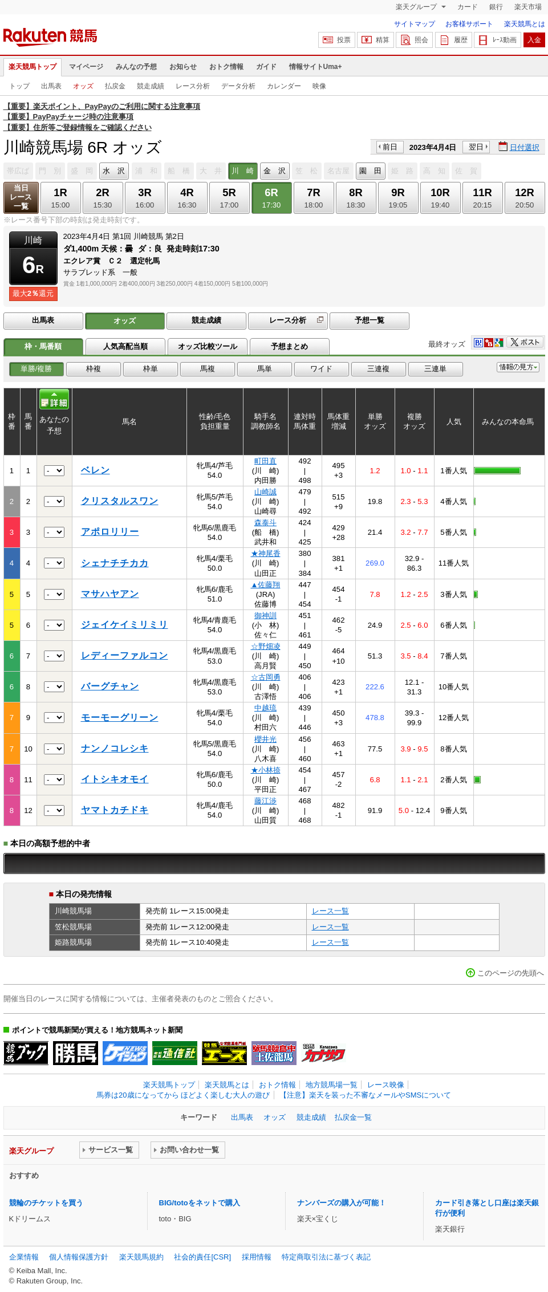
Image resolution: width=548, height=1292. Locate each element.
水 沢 (114, 170)
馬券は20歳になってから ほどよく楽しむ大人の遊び (183, 1095)
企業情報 (24, 1257)
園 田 (370, 170)
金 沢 (274, 170)
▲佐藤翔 (266, 584)
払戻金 (115, 86)
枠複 (93, 368)
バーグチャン (110, 686)
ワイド (321, 368)
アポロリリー (110, 532)
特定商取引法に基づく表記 (326, 1257)
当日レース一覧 (21, 197)
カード (467, 7)
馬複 (207, 368)
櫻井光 (265, 739)
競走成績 (150, 86)
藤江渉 (265, 801)
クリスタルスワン (120, 501)
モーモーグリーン (120, 717)
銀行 (496, 7)
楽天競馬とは (524, 24)
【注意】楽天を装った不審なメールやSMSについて (365, 1095)
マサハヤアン (110, 594)
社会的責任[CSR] (202, 1257)
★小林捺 (266, 770)
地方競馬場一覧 (332, 1084)
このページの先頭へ (510, 973)
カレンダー (284, 86)
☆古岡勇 (266, 677)
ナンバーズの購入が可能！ (341, 1202)
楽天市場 (528, 7)
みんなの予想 (136, 67)
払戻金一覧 (353, 1117)
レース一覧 (330, 911)
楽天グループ (417, 7)
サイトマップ (414, 24)
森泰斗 (265, 522)
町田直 (265, 461)
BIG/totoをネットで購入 (199, 1202)
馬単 (264, 368)
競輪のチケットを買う (46, 1202)
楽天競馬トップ (32, 67)
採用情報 (256, 1257)
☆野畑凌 (266, 646)
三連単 (435, 368)
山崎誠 (265, 491)
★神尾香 (266, 553)
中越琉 (265, 708)
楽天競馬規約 (141, 1257)
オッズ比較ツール (207, 346)
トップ (19, 86)
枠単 (150, 368)
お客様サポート (469, 24)
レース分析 (193, 86)
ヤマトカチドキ (115, 810)
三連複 (378, 368)
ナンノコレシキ (115, 748)
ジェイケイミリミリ (124, 624)
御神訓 (265, 615)
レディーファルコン (124, 655)
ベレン (95, 470)
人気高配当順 (125, 346)
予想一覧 (369, 320)
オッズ (83, 86)
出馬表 (51, 86)
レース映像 (385, 1084)
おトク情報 (226, 67)
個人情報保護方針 (78, 1257)
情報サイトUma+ (315, 67)
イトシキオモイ (115, 779)
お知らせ (183, 67)
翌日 (476, 147)
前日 (390, 147)
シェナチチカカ (115, 563)
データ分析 (238, 86)
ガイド (266, 67)
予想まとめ (289, 346)
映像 (319, 86)
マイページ (86, 67)
